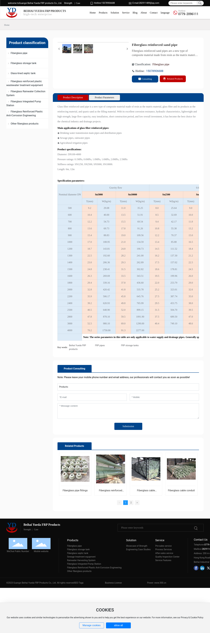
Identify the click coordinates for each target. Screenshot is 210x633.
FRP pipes (100, 345)
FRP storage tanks (130, 345)
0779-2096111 (188, 14)
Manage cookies (91, 625)
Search (200, 3)
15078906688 (108, 3)
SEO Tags (78, 583)
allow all (118, 625)
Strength (68, 3)
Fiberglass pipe (161, 64)
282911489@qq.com (149, 3)
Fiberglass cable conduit (181, 490)
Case (78, 3)
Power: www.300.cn (156, 583)
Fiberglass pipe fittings (75, 490)
